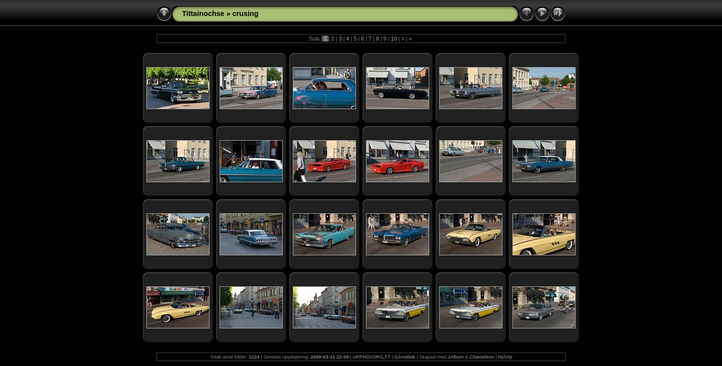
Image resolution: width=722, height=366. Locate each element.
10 (393, 39)
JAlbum (456, 356)
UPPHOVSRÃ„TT (371, 356)
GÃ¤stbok (404, 356)
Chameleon (481, 356)
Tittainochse (203, 14)
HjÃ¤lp (505, 356)
